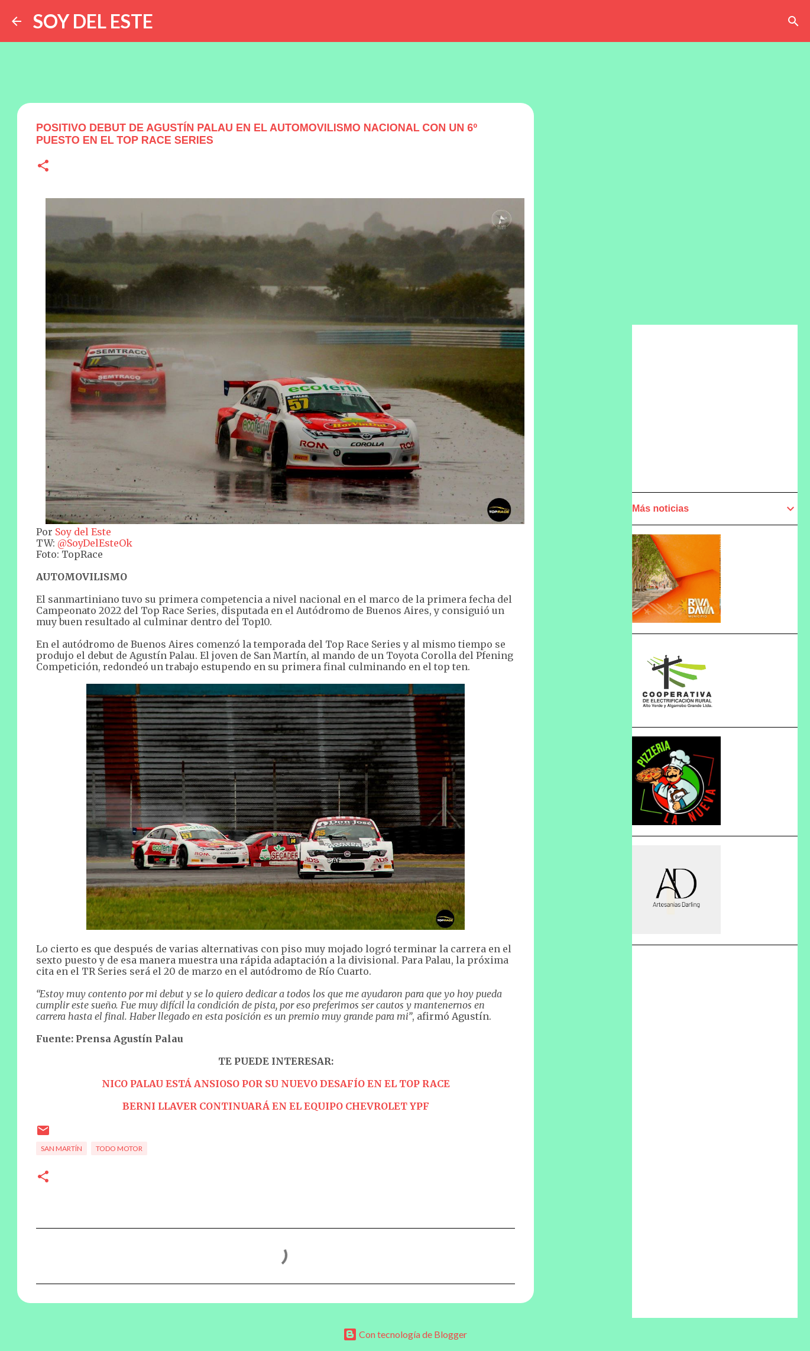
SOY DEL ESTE (93, 21)
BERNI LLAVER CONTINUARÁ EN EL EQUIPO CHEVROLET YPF (275, 1106)
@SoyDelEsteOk (94, 543)
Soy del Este (83, 532)
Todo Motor (119, 1148)
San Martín (61, 1148)
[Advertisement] (591, 660)
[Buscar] (793, 21)
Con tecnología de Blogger (405, 1334)
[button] (43, 166)
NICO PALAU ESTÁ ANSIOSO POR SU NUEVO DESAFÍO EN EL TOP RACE (276, 1084)
